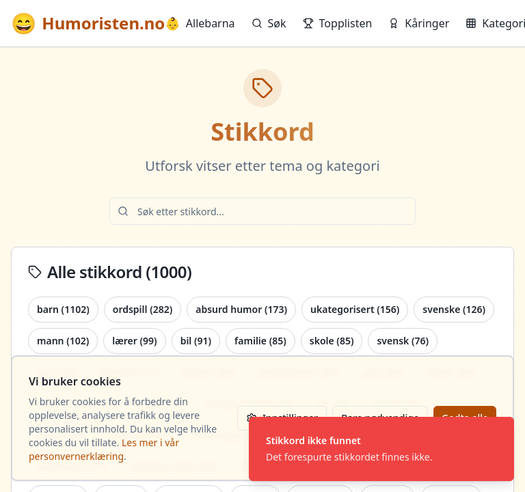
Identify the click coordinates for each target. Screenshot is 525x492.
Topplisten (338, 23)
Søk (269, 23)
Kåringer (418, 23)
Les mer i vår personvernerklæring (104, 449)
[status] (381, 449)
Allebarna (199, 23)
